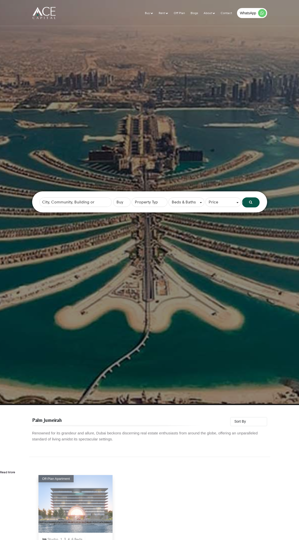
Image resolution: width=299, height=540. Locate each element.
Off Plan (179, 13)
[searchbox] (75, 202)
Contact (226, 13)
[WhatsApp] (252, 13)
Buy (148, 13)
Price (213, 202)
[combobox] (75, 202)
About (208, 13)
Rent (162, 13)
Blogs (194, 13)
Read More (7, 472)
